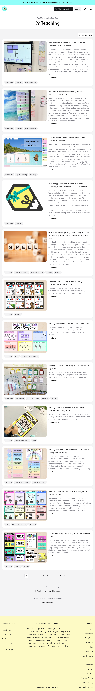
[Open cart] (84, 8)
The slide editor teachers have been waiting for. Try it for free (47, 2)
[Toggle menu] (90, 8)
